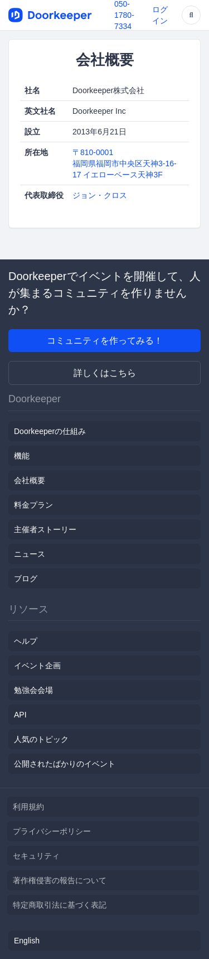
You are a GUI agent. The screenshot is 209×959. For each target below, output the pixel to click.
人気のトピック (41, 739)
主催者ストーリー (45, 529)
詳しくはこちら (105, 373)
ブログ (25, 578)
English (27, 940)
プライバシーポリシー (52, 831)
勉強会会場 (33, 690)
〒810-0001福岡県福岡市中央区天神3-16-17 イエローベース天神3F (124, 163)
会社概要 (29, 480)
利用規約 (28, 806)
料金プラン (33, 504)
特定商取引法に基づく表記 (59, 904)
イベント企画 (37, 665)
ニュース (29, 554)
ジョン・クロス (99, 195)
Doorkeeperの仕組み (50, 431)
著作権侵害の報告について (59, 880)
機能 (22, 455)
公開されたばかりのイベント (64, 763)
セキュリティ (36, 855)
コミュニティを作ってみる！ (105, 340)
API (20, 714)
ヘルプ (25, 641)
